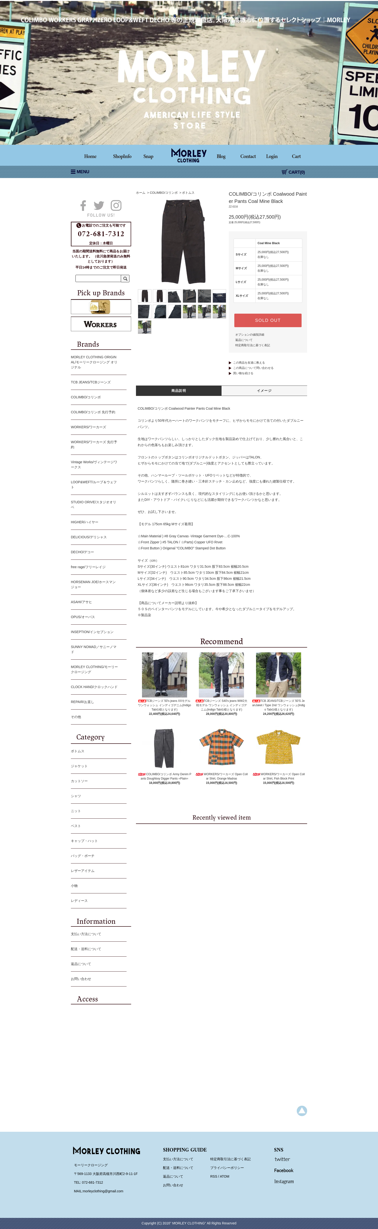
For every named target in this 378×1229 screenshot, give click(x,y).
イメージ (264, 391)
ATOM (224, 1176)
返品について (244, 340)
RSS (213, 1176)
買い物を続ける (243, 373)
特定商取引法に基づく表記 (252, 345)
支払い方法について (97, 934)
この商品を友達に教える (249, 362)
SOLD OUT (268, 320)
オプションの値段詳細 (249, 334)
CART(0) (293, 172)
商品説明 (178, 391)
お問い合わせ (97, 979)
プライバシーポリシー (227, 1168)
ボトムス (188, 192)
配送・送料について (97, 949)
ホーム (140, 192)
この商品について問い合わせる (253, 368)
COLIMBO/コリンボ (164, 192)
